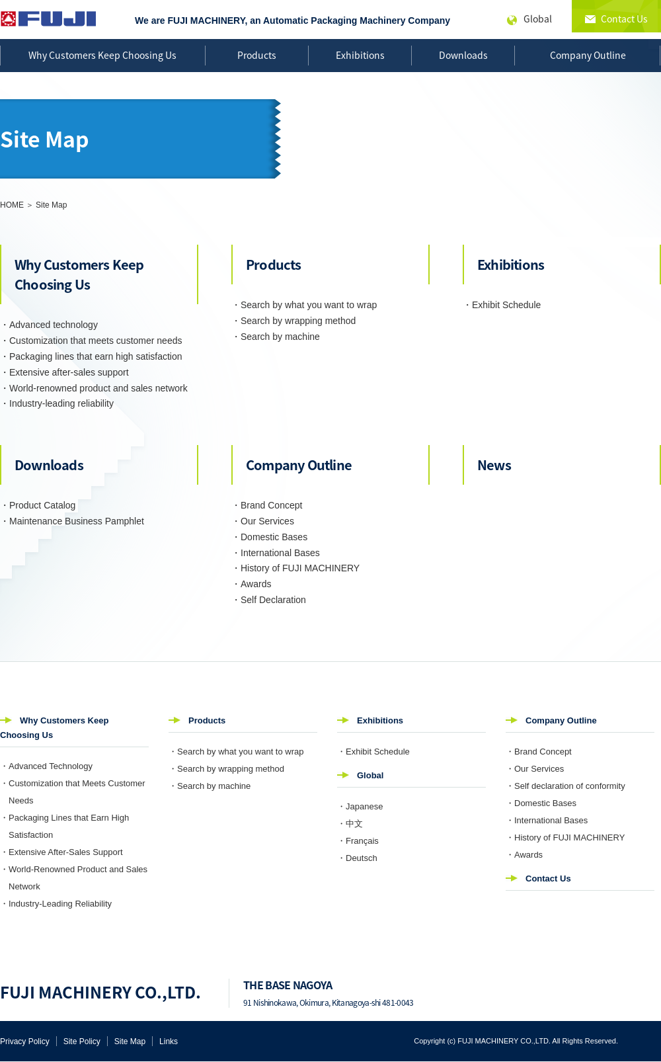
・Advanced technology (49, 324)
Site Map (129, 1041)
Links (168, 1041)
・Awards (251, 584)
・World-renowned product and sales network (94, 388)
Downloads (463, 54)
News (494, 464)
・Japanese (360, 806)
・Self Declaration (268, 599)
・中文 (350, 824)
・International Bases (275, 553)
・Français (358, 841)
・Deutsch (357, 858)
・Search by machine (275, 336)
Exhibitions (360, 54)
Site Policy (81, 1041)
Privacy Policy (25, 1041)
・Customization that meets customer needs (91, 340)
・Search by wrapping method (293, 320)
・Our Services (262, 521)
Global (370, 775)
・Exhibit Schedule (502, 305)
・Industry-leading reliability (57, 403)
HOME (12, 205)
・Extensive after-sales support (64, 372)
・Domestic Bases (269, 537)
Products (256, 54)
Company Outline (588, 54)
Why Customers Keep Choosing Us (102, 54)
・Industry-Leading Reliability (56, 904)
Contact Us (548, 878)
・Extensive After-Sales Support (61, 852)
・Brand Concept (266, 505)
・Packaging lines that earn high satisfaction (91, 356)
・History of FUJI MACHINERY (295, 568)
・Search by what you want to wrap (304, 305)
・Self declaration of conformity (565, 786)
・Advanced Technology (46, 766)
